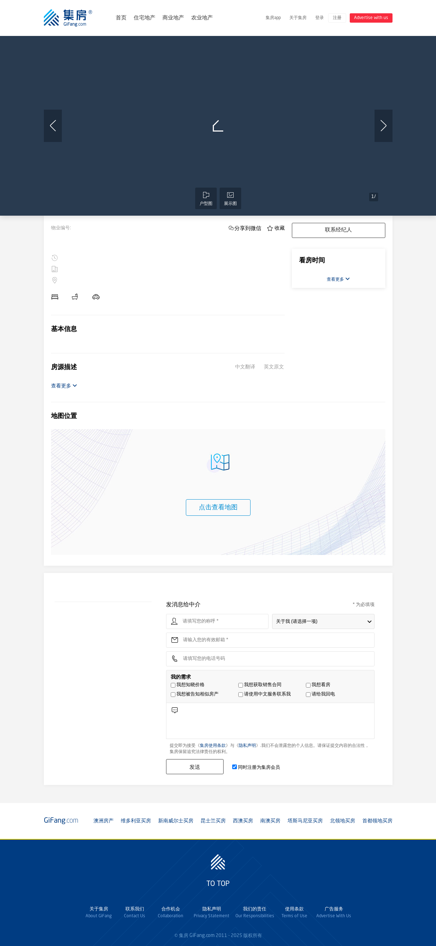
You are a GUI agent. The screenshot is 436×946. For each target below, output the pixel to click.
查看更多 (64, 386)
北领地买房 (342, 820)
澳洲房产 (103, 820)
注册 (337, 18)
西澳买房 (243, 820)
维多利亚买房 (136, 820)
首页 (121, 18)
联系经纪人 (338, 230)
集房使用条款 (213, 746)
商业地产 (173, 18)
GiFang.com (202, 935)
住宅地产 (144, 18)
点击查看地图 (218, 507)
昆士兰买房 (213, 820)
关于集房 (298, 18)
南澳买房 (270, 820)
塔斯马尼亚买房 (305, 820)
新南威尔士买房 (175, 820)
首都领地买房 (377, 820)
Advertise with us (371, 18)
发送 (194, 767)
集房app (273, 18)
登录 (319, 18)
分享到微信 (247, 228)
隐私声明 (247, 746)
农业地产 (202, 18)
